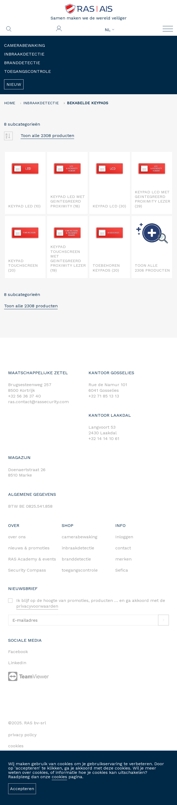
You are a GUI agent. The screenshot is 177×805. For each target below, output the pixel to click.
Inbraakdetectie (24, 54)
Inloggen (124, 536)
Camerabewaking (24, 45)
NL (109, 30)
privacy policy (22, 734)
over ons (17, 536)
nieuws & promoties (29, 547)
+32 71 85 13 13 (103, 396)
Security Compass (27, 570)
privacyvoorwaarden (37, 606)
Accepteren (22, 788)
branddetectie (76, 559)
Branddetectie (22, 62)
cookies (59, 776)
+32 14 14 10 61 (103, 438)
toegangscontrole (80, 570)
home (9, 103)
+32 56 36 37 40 (24, 396)
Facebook (18, 651)
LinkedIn (17, 662)
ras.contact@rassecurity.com (38, 401)
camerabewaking (79, 536)
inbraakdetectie (78, 547)
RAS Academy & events (32, 559)
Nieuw (13, 84)
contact (123, 547)
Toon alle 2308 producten (47, 135)
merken (123, 559)
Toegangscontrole (27, 71)
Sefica (121, 570)
